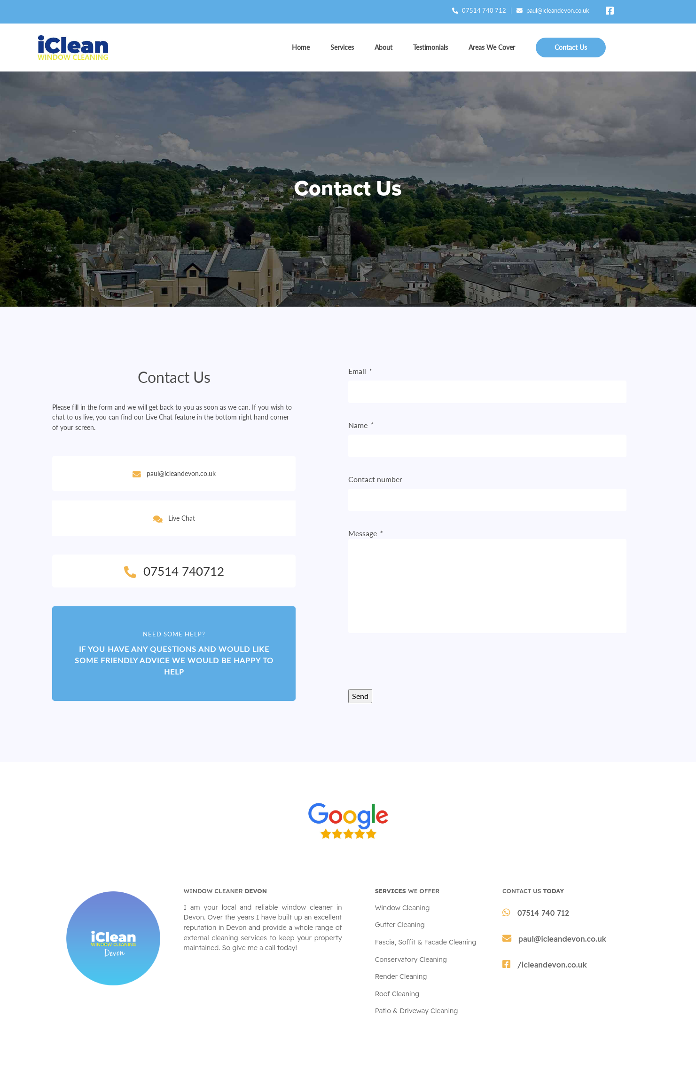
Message (365, 533)
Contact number (375, 479)
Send (360, 695)
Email (359, 370)
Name (360, 425)
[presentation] (419, 670)
